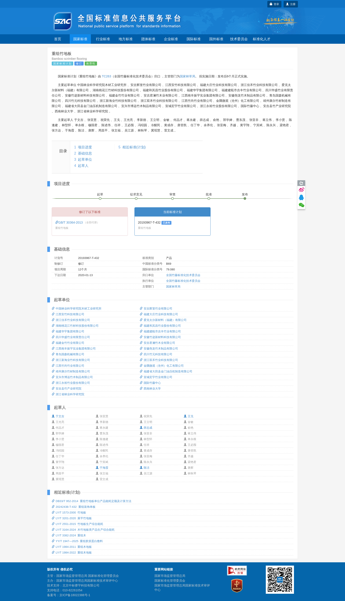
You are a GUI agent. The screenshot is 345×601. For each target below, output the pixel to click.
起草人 (83, 166)
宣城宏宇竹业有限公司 (156, 377)
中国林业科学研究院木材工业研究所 (76, 308)
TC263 (106, 76)
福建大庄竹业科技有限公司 (159, 314)
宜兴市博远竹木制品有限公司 (72, 377)
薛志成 (146, 427)
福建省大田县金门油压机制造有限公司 (166, 371)
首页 (57, 39)
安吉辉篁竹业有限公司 (156, 308)
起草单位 (85, 159)
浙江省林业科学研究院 (68, 394)
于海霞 (102, 467)
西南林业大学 (150, 388)
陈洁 (144, 467)
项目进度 (85, 147)
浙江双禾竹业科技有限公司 (159, 360)
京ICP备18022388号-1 (74, 595)
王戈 (188, 416)
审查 (172, 194)
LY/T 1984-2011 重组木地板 (72, 546)
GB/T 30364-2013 (69, 222)
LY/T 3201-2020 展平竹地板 (72, 518)
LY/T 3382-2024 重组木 (69, 535)
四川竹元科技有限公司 (156, 354)
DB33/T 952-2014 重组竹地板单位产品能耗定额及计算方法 (91, 501)
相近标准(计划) (134, 147)
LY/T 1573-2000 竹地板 (69, 512)
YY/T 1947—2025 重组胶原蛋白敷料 (77, 541)
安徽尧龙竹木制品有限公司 (159, 348)
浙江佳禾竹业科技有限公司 (71, 320)
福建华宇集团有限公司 (68, 331)
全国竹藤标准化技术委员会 (183, 275)
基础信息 (85, 153)
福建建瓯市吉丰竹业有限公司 (160, 331)
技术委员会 (239, 39)
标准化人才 (261, 39)
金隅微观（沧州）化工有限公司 (162, 365)
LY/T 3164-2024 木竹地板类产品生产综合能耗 (83, 529)
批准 (209, 194)
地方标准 (126, 39)
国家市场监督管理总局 (169, 575)
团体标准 (148, 39)
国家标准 (80, 39)
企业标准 (171, 39)
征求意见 (136, 194)
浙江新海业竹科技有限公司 (71, 360)
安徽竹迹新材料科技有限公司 (160, 337)
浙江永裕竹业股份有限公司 (71, 382)
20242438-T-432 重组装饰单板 (73, 506)
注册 (290, 4)
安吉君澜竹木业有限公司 (157, 342)
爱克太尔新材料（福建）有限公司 (163, 320)
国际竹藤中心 (150, 382)
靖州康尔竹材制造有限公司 (71, 371)
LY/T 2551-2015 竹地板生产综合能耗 (77, 524)
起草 (100, 194)
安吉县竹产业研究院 (66, 388)
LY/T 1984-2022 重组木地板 (72, 552)
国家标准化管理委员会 (169, 580)
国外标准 (216, 39)
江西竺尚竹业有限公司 (68, 365)
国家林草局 (187, 76)
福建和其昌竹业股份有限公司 (160, 325)
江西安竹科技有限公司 (68, 314)
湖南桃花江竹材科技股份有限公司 (75, 325)
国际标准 (194, 39)
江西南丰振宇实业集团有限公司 (74, 348)
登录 (274, 4)
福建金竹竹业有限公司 (68, 342)
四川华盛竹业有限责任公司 (71, 337)
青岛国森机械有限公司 (68, 354)
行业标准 (103, 39)
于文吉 (58, 416)
